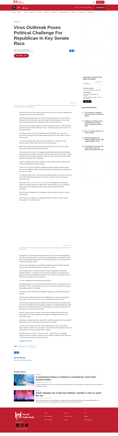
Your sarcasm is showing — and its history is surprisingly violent (94, 117)
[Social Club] (93, 64)
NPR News (17, 25)
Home (14, 15)
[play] (14, 11)
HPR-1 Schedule (48, 419)
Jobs (85, 416)
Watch (46, 15)
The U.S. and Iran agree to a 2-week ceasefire (94, 135)
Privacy (66, 423)
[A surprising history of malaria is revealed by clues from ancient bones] (24, 383)
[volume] (18, 11)
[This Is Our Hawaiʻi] (93, 170)
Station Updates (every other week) (92, 93)
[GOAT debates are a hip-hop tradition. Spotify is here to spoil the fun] (24, 399)
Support (86, 419)
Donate (101, 4)
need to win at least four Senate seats (37, 186)
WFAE (31, 344)
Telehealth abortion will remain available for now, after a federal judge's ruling (94, 142)
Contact (66, 416)
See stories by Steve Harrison (23, 363)
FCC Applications (88, 423)
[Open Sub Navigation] (22, 15)
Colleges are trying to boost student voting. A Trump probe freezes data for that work (93, 127)
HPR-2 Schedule (48, 423)
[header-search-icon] (94, 4)
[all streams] (100, 11)
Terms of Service (68, 419)
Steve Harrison (25, 53)
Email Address (87, 87)
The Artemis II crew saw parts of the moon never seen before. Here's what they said (94, 151)
